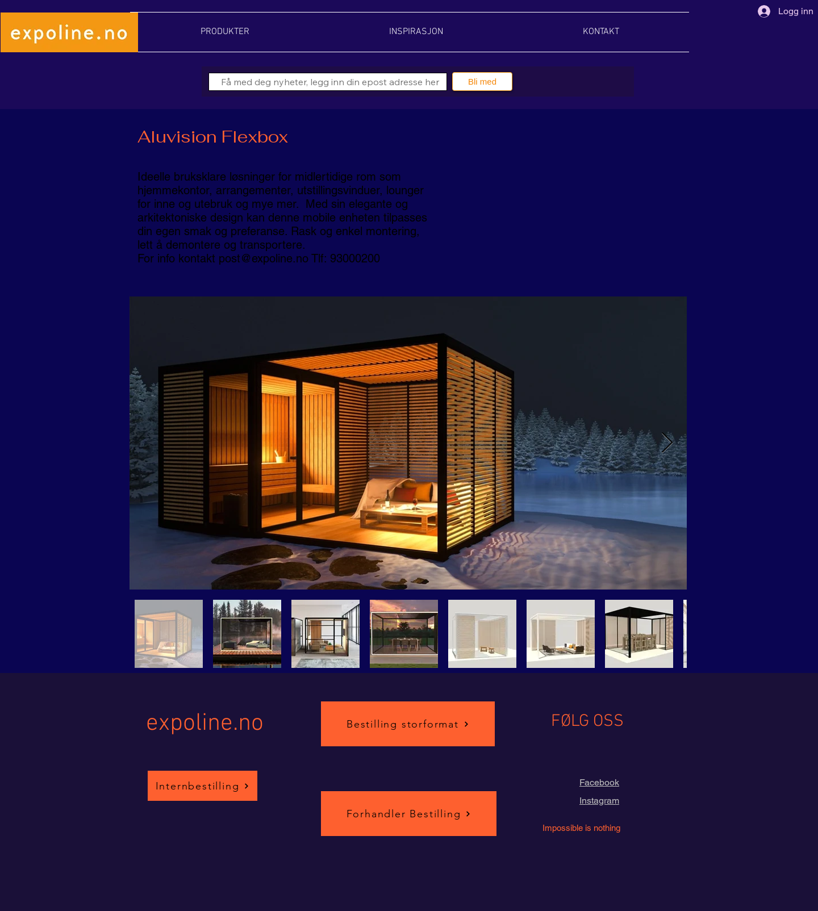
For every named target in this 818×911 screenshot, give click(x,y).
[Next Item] (667, 443)
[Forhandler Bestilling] (408, 813)
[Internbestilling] (202, 786)
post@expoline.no (263, 258)
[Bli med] (482, 81)
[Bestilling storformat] (408, 723)
